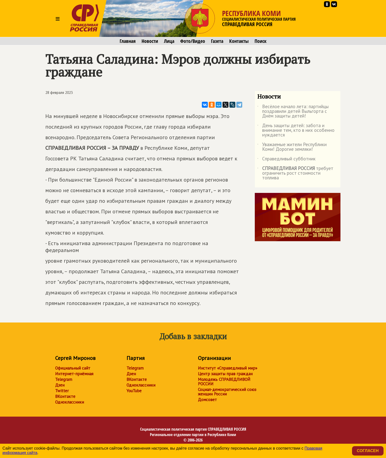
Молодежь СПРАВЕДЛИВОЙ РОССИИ (224, 381)
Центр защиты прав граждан (225, 374)
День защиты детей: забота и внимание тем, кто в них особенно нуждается (296, 130)
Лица (169, 41)
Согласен (368, 451)
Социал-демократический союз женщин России (227, 391)
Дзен (59, 385)
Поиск (260, 41)
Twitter (62, 391)
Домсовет (207, 399)
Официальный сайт (72, 368)
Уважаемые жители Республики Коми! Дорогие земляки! (292, 147)
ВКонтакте (65, 396)
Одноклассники (69, 402)
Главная (128, 41)
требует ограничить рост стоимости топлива (295, 173)
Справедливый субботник (286, 159)
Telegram (63, 379)
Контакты (239, 41)
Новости (150, 41)
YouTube (134, 391)
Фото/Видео (192, 41)
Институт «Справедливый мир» (227, 368)
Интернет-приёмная (74, 374)
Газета (217, 41)
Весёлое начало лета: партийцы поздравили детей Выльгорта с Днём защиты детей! (293, 111)
